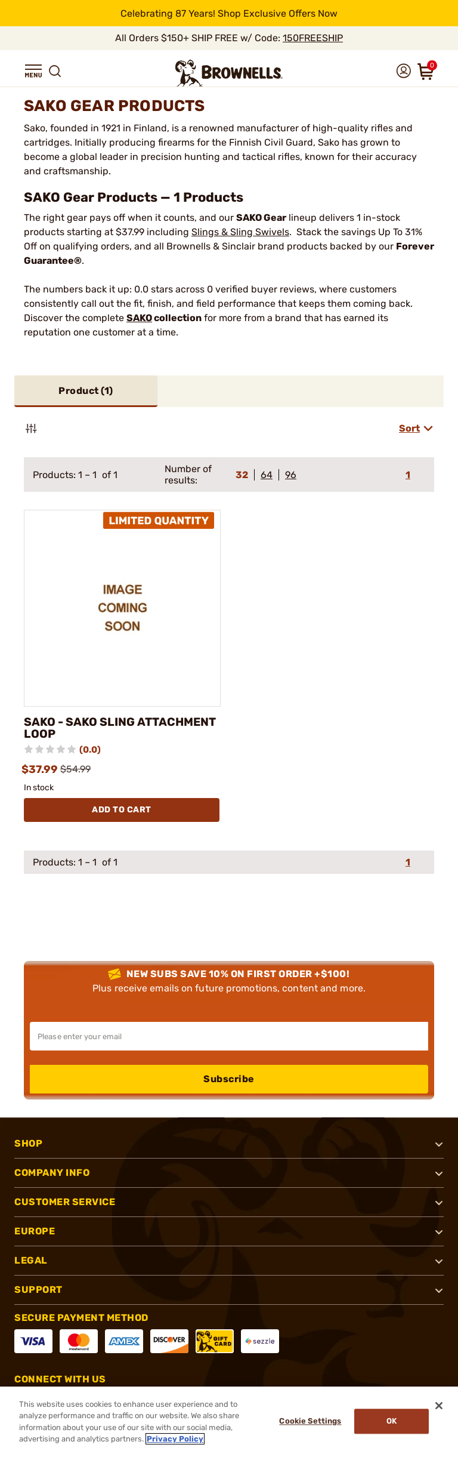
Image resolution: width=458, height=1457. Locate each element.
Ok (390, 1421)
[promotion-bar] (229, 13)
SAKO (139, 318)
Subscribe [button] (229, 1079)
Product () (85, 390)
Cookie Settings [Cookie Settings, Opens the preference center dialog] (308, 1421)
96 (290, 474)
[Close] (439, 1406)
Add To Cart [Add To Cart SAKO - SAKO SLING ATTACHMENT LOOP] (121, 810)
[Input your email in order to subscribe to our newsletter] (229, 1036)
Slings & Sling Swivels (240, 232)
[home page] (229, 73)
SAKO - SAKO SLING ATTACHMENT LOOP (121, 728)
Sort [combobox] (409, 428)
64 (267, 474)
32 (242, 474)
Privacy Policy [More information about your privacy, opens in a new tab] (175, 1438)
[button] (33, 71)
